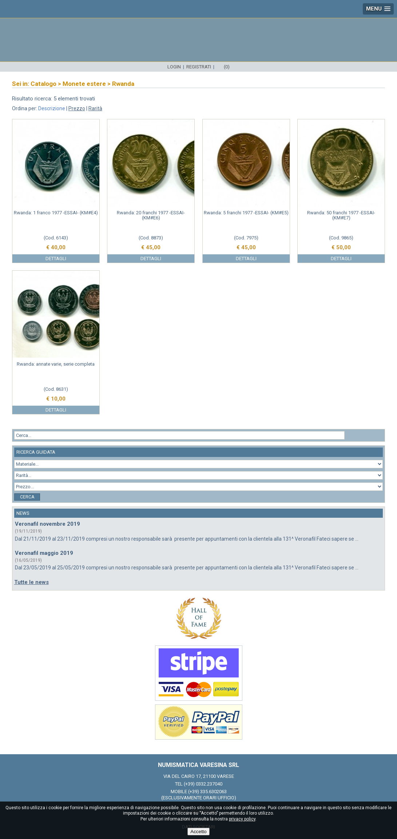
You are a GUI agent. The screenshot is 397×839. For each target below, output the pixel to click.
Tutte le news (31, 582)
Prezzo (76, 108)
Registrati (198, 66)
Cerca (27, 497)
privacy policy (242, 819)
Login (174, 66)
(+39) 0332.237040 (203, 784)
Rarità (95, 108)
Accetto (198, 831)
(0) (227, 66)
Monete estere (84, 83)
